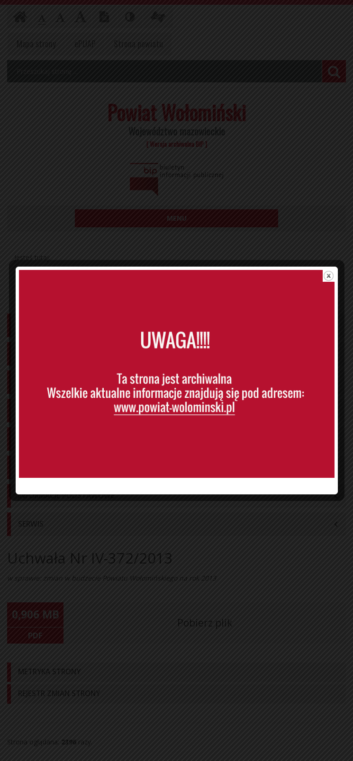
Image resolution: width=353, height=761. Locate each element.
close (329, 259)
